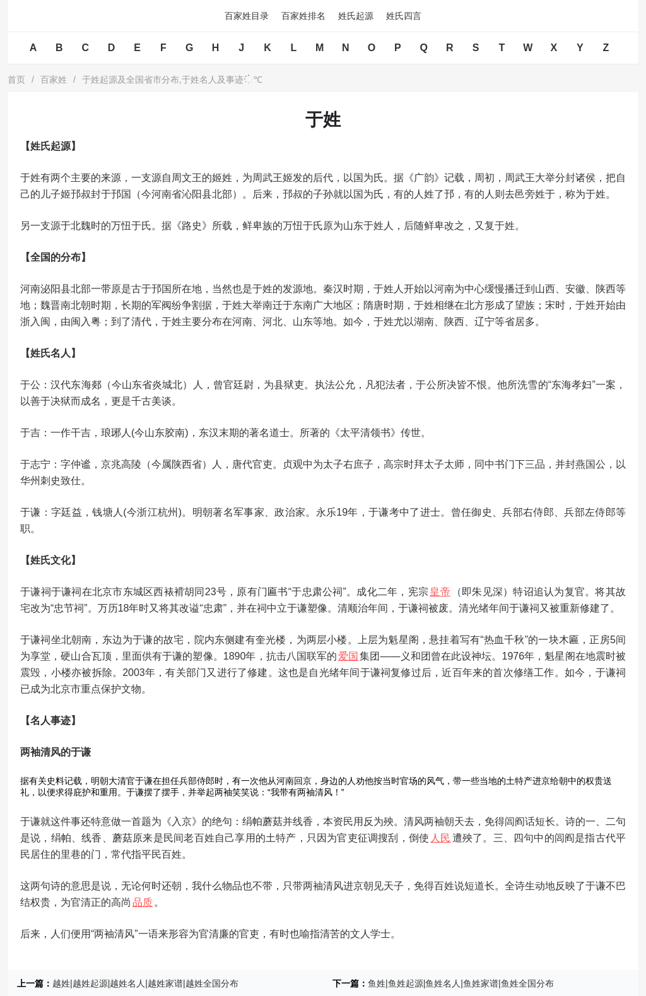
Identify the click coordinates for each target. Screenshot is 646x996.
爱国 (348, 656)
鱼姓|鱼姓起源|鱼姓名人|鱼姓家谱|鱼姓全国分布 (461, 983)
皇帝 (440, 591)
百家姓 (53, 79)
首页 (16, 79)
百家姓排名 (303, 16)
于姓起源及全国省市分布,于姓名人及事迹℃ (172, 79)
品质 (142, 902)
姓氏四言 (403, 16)
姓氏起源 (355, 16)
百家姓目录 (247, 16)
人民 (440, 838)
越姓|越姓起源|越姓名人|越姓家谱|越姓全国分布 (145, 983)
